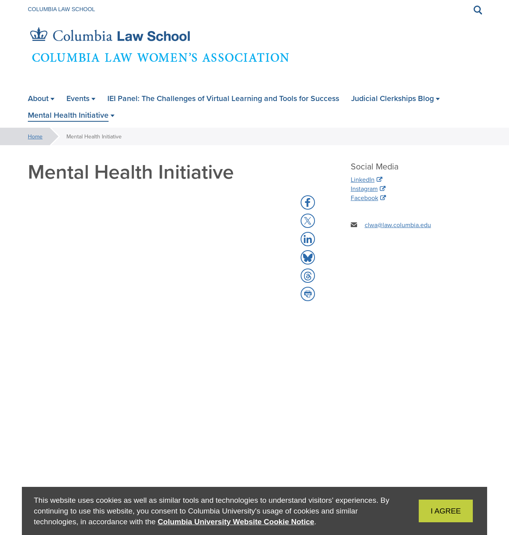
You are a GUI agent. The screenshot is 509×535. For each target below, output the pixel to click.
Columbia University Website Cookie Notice (236, 521)
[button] (308, 202)
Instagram (364, 188)
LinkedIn (363, 179)
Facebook (364, 197)
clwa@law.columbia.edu (398, 224)
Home (35, 136)
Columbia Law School (61, 9)
